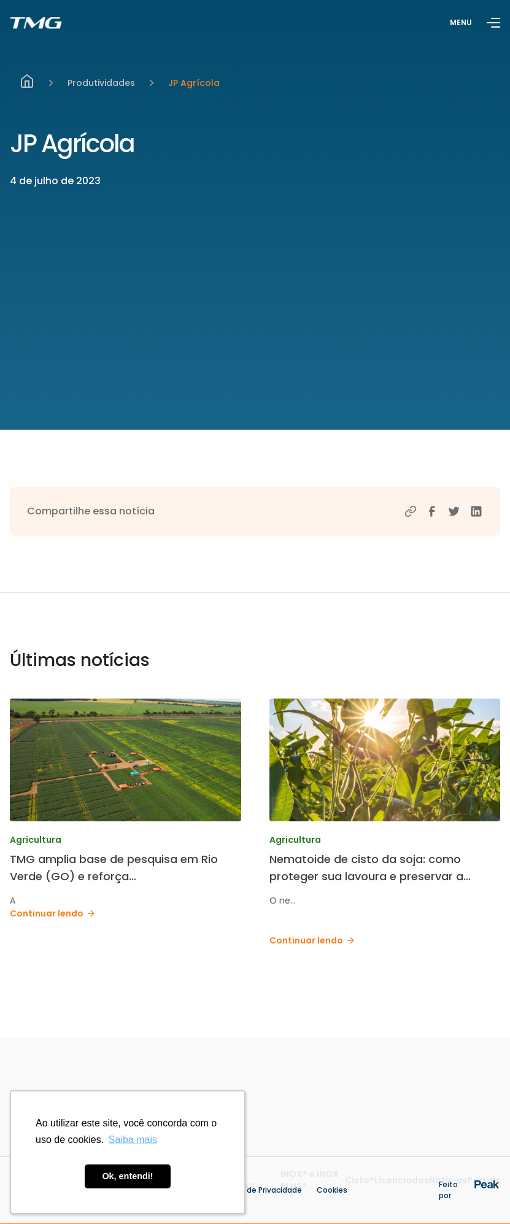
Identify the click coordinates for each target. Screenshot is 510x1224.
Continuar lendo (53, 913)
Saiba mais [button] (133, 1139)
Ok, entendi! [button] (127, 1176)
